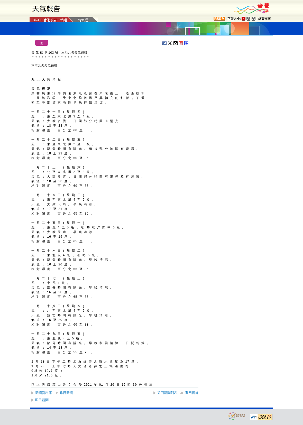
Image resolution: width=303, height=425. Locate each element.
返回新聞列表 (167, 393)
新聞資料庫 (43, 393)
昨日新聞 (66, 393)
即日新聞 (42, 400)
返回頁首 (191, 393)
